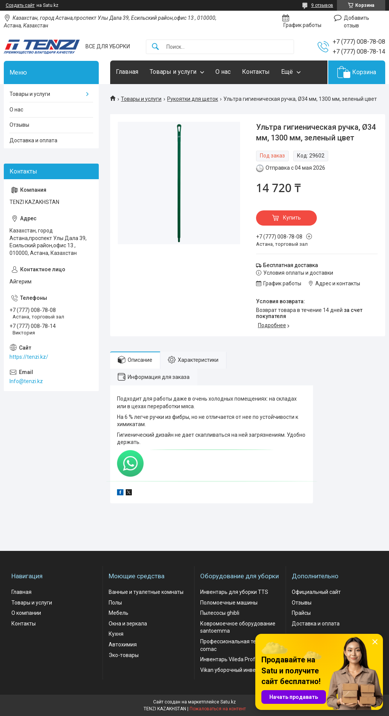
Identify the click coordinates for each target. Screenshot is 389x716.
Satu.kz (228, 702)
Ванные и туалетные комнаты (146, 592)
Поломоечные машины (229, 603)
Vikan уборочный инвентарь (235, 670)
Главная (127, 71)
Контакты (256, 71)
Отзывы (19, 125)
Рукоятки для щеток (192, 99)
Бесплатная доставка (290, 265)
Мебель (118, 613)
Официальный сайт (316, 592)
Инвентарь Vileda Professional (237, 659)
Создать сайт (20, 5)
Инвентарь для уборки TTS (234, 592)
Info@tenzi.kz (26, 381)
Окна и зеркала (128, 624)
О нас (223, 71)
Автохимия (123, 644)
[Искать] (155, 47)
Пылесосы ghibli (219, 613)
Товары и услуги (173, 71)
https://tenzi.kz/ (28, 357)
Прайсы (301, 613)
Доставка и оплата (33, 140)
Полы (115, 603)
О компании (26, 613)
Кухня (116, 634)
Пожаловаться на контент (218, 708)
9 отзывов (322, 5)
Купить (292, 218)
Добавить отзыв (356, 22)
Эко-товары (124, 655)
